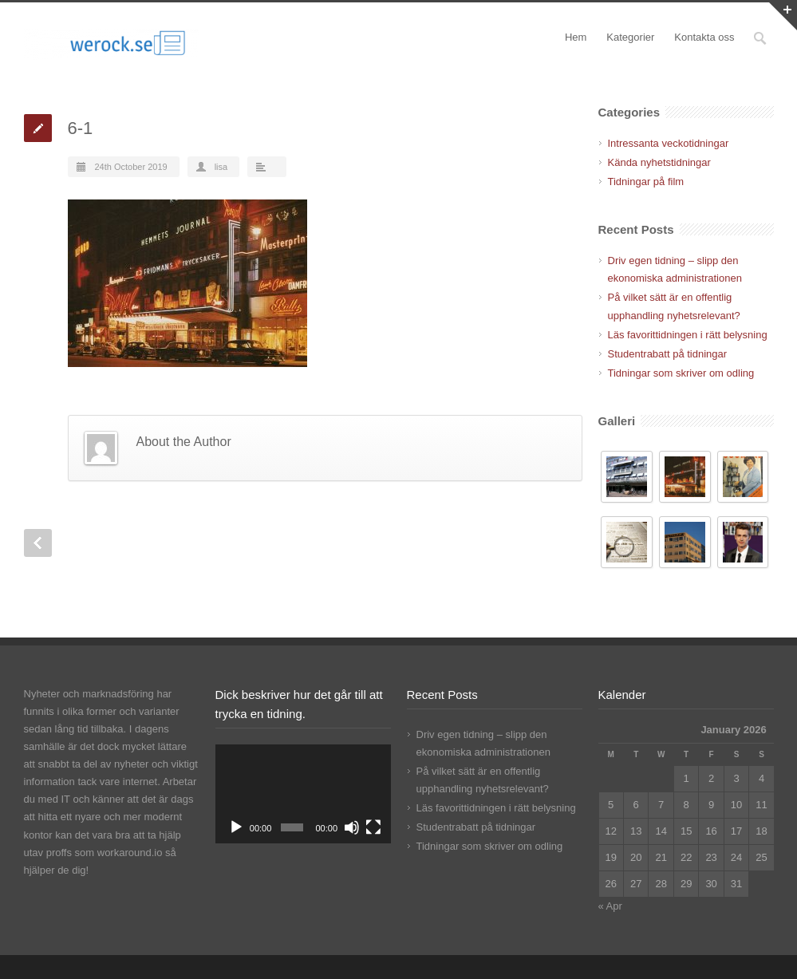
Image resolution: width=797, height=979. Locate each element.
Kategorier (630, 37)
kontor (38, 835)
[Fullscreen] (373, 827)
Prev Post (38, 543)
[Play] (236, 827)
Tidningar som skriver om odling (681, 373)
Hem (575, 37)
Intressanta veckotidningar (668, 143)
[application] (303, 793)
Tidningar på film (646, 182)
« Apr (610, 906)
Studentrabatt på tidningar (668, 354)
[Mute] (352, 827)
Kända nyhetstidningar (659, 162)
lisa (221, 167)
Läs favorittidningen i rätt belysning (687, 335)
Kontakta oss (704, 37)
